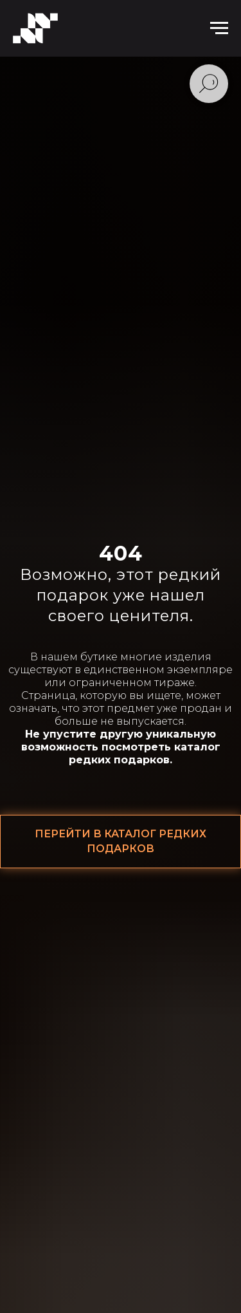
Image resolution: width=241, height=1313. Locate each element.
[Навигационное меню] (219, 28)
